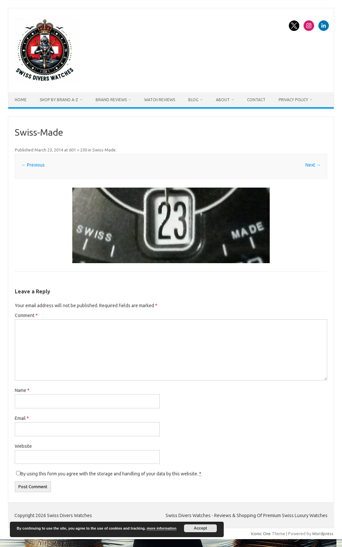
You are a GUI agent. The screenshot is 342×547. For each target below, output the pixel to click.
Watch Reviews (159, 100)
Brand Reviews (111, 100)
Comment (26, 315)
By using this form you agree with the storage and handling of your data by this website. (110, 473)
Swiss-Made (104, 150)
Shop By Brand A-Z (59, 100)
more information (161, 528)
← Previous (33, 165)
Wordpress (322, 533)
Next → (313, 165)
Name (22, 390)
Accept (200, 528)
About (223, 100)
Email (22, 418)
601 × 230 (78, 150)
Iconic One (261, 533)
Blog (193, 100)
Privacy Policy (293, 100)
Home (21, 100)
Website (23, 446)
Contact (256, 100)
